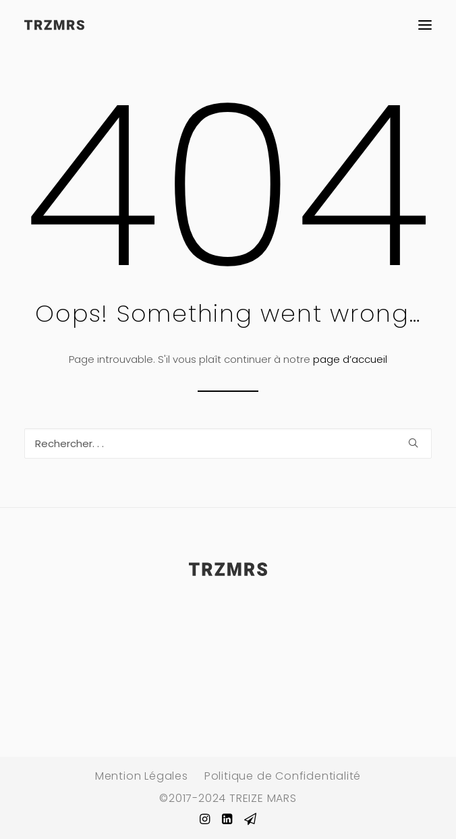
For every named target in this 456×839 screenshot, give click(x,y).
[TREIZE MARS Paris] (54, 25)
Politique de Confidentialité (282, 776)
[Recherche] (228, 443)
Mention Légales (141, 776)
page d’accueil (350, 359)
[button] (425, 25)
